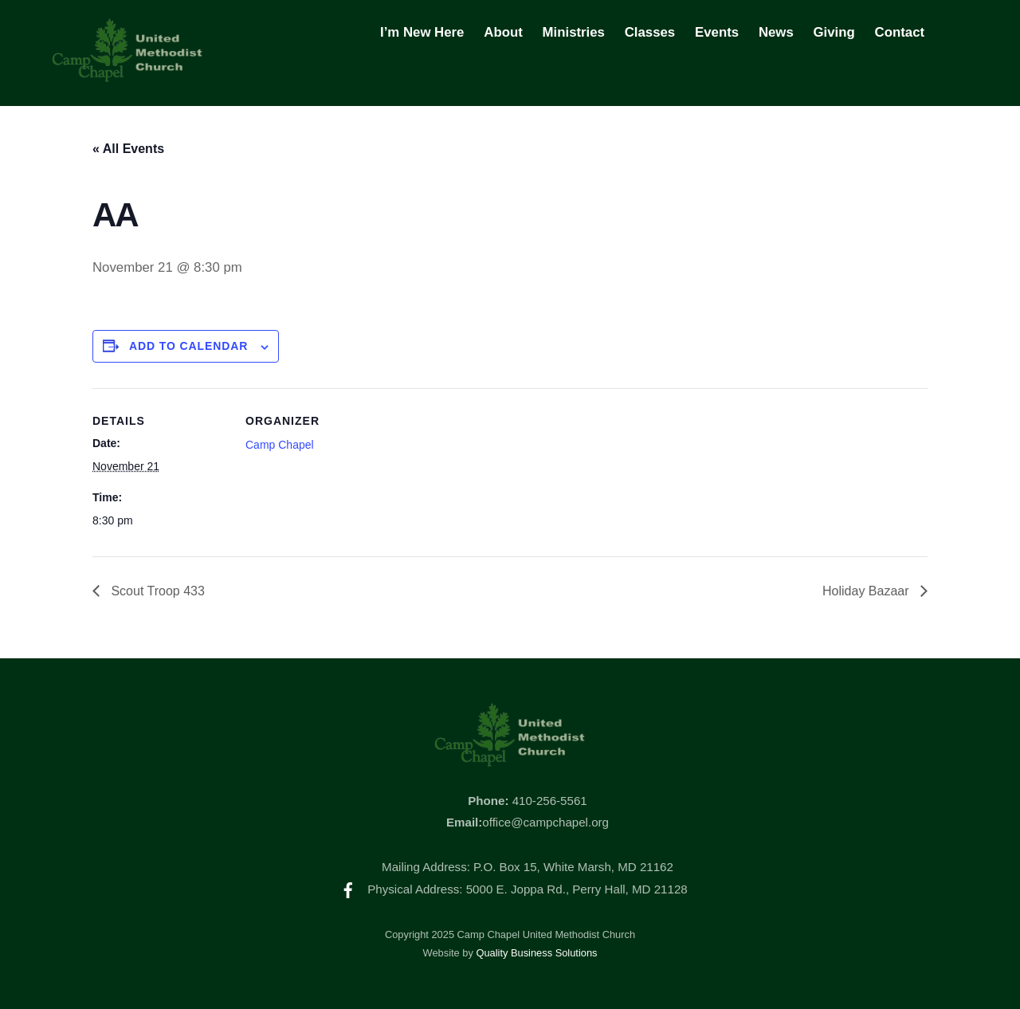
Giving (834, 32)
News (776, 32)
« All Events (128, 148)
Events (717, 32)
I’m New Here (422, 32)
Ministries (574, 32)
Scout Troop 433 (156, 591)
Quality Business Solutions (536, 953)
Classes (650, 32)
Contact (899, 32)
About (503, 32)
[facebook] (348, 889)
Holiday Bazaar (867, 591)
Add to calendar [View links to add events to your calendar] (189, 346)
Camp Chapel (279, 444)
